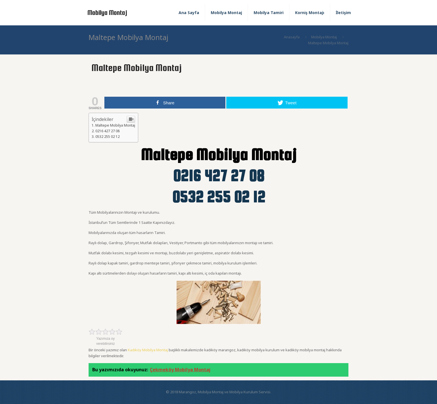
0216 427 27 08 (107, 131)
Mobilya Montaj (107, 12)
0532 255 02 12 (107, 136)
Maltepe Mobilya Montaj (115, 125)
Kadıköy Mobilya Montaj (148, 349)
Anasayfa (292, 36)
